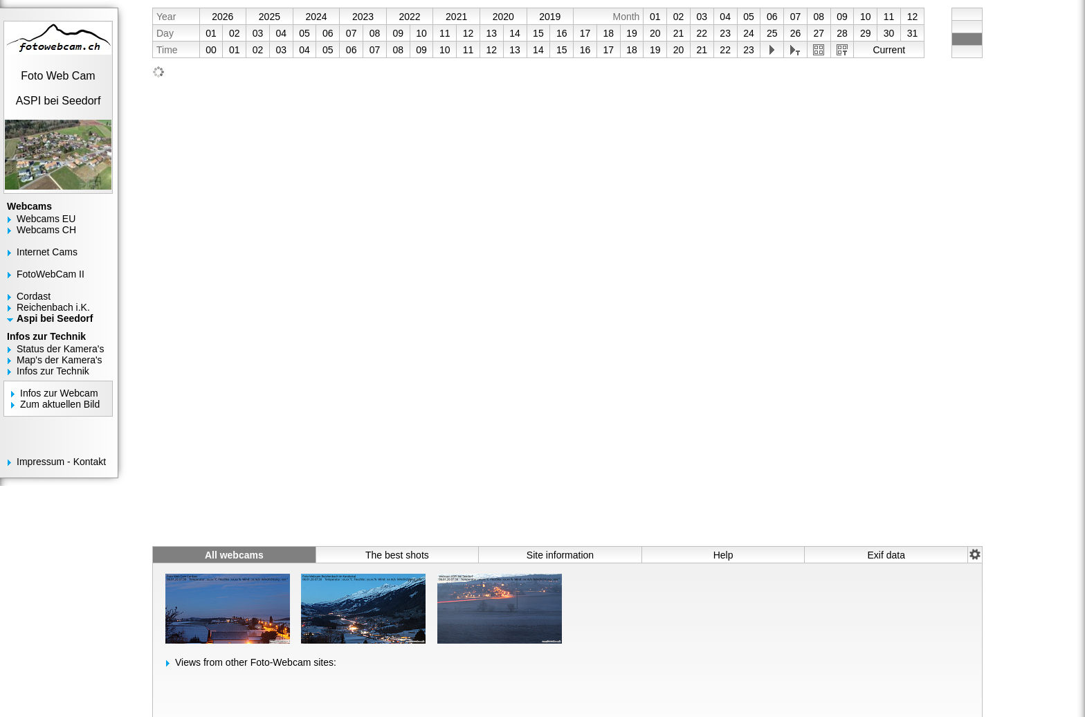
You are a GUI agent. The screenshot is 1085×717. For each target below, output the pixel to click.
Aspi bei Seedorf (55, 318)
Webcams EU (46, 218)
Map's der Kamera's (59, 359)
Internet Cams (47, 251)
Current (889, 49)
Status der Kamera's (60, 348)
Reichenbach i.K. (53, 307)
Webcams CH (46, 229)
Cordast (34, 296)
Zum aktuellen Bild (60, 404)
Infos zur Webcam (59, 393)
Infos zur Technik (46, 336)
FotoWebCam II (50, 274)
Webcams (29, 206)
